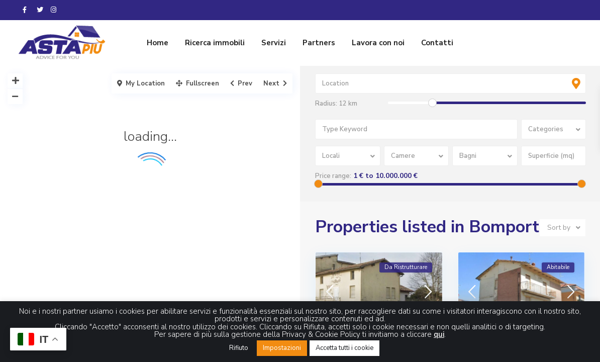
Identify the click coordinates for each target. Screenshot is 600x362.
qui (439, 334)
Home (157, 43)
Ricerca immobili (215, 43)
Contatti (437, 43)
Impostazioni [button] (282, 347)
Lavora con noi (378, 43)
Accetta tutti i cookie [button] (344, 347)
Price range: (333, 175)
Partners (319, 43)
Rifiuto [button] (238, 347)
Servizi (273, 43)
